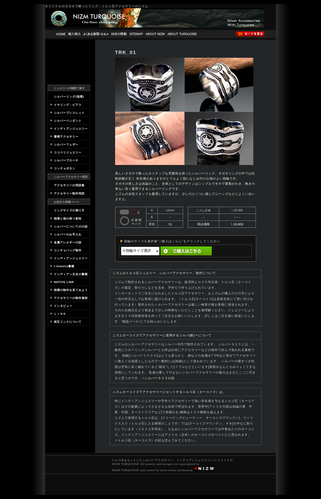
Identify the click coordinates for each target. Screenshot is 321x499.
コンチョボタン (64, 168)
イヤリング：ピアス (68, 104)
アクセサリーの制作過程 (71, 297)
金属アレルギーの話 (68, 242)
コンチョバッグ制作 (68, 250)
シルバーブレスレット (69, 112)
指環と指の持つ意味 (68, 218)
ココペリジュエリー (68, 152)
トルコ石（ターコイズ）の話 (139, 440)
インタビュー (63, 305)
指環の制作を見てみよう (71, 290)
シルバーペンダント (68, 120)
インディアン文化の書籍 (71, 274)
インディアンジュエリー (71, 128)
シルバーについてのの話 (71, 226)
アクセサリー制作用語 (69, 193)
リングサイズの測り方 (69, 210)
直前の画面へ (231, 250)
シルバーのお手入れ (68, 234)
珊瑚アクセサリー (66, 136)
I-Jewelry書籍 (64, 266)
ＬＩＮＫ (60, 313)
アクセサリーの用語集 (69, 185)
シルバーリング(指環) (69, 96)
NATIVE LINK (64, 282)
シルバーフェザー (66, 144)
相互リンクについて (68, 321)
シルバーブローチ (66, 160)
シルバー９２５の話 (160, 378)
